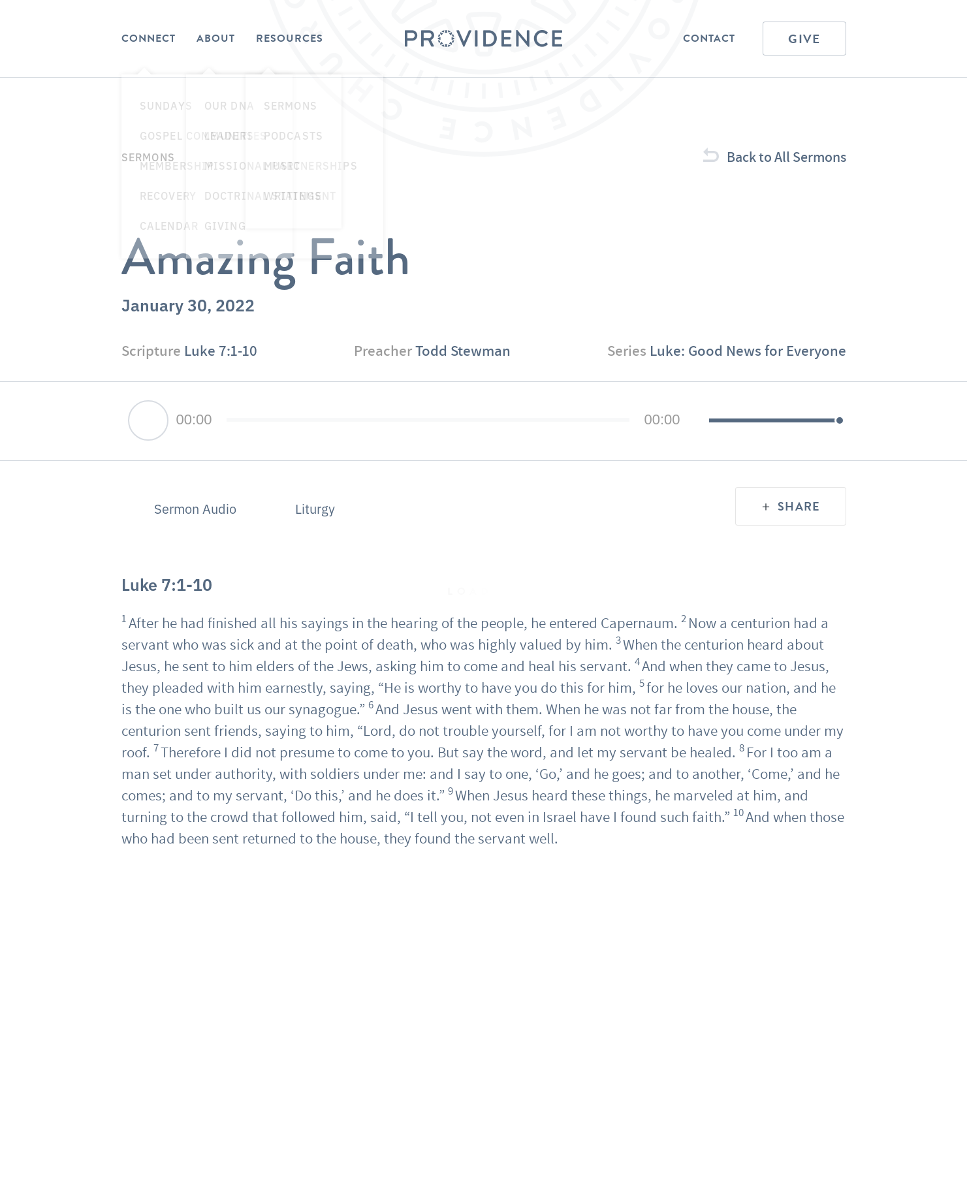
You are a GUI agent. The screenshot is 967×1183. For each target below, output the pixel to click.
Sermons (148, 157)
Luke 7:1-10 (220, 350)
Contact (709, 38)
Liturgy (315, 508)
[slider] (428, 420)
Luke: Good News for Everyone (748, 350)
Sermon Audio (195, 508)
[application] (483, 421)
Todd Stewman (463, 350)
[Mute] (698, 421)
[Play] (148, 420)
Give (804, 38)
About (216, 38)
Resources (289, 38)
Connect (148, 38)
